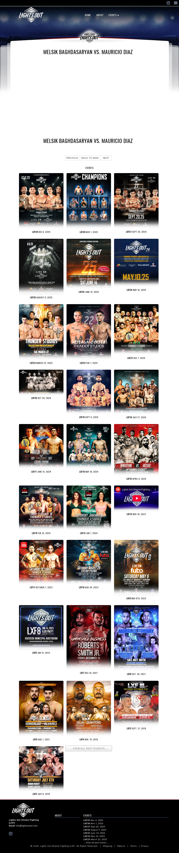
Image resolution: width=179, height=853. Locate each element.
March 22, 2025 (95, 839)
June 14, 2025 (94, 833)
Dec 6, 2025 (93, 820)
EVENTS (113, 15)
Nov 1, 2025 (93, 823)
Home (88, 15)
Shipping (107, 846)
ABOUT (100, 15)
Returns (121, 846)
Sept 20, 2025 (94, 826)
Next (106, 158)
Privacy (145, 846)
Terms (133, 846)
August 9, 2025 (94, 830)
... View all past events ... (96, 842)
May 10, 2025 (94, 836)
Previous (72, 158)
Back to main (90, 158)
